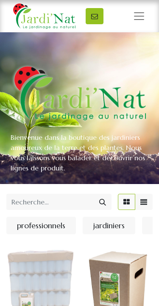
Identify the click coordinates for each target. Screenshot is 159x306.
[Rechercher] (103, 202)
